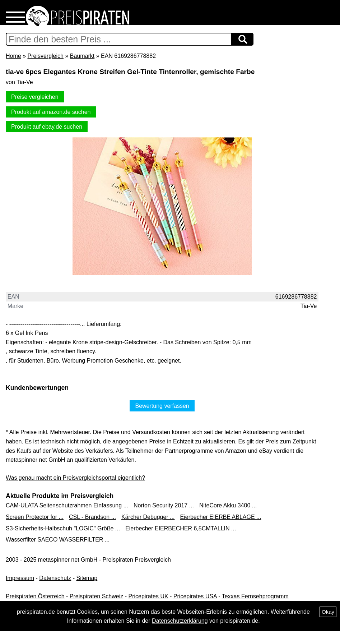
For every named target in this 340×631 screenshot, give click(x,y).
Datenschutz (55, 578)
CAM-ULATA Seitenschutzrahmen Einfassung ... (67, 505)
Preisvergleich (45, 56)
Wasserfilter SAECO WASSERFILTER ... (58, 539)
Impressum (20, 578)
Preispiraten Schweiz (96, 596)
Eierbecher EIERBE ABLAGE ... (220, 517)
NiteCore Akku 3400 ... (228, 505)
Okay (328, 612)
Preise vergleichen (35, 97)
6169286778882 (296, 297)
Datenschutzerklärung (180, 621)
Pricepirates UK (148, 596)
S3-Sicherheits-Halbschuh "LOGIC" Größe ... (63, 528)
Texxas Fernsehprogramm (255, 596)
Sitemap (87, 578)
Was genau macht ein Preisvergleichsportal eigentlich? (75, 478)
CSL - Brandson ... (92, 517)
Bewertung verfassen (162, 406)
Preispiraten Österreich (35, 596)
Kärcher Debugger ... (148, 517)
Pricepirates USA (195, 596)
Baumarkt (82, 56)
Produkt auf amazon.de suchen (50, 112)
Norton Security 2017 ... (164, 505)
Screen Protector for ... (35, 517)
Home (13, 56)
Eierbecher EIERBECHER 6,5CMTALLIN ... (180, 528)
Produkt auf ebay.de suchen (46, 127)
